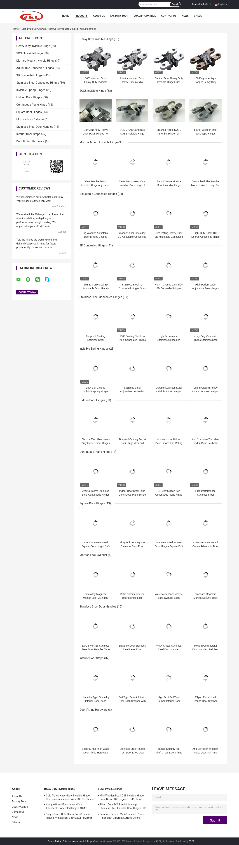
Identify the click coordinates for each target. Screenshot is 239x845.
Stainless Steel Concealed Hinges (37, 82)
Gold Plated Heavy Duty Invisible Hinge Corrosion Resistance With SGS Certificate (70, 797)
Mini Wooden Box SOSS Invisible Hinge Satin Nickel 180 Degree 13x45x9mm (122, 797)
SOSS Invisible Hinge (29, 53)
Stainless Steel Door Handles (34, 126)
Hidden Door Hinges (29, 97)
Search (175, 4)
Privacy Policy (54, 841)
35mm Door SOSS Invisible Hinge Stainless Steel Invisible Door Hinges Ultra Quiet (123, 807)
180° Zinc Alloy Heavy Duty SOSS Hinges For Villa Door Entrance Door (96, 133)
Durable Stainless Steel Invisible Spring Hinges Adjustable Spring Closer (169, 391)
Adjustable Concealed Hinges (35, 68)
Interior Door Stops (28, 134)
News (185, 15)
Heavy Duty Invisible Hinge (33, 46)
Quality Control (144, 15)
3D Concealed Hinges (30, 75)
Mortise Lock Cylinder (30, 119)
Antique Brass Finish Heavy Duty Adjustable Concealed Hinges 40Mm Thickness (66, 807)
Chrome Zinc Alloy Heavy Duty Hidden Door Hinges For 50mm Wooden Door (95, 443)
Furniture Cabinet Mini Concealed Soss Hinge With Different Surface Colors (122, 816)
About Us (99, 15)
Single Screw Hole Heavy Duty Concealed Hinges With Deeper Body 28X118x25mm (69, 816)
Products (81, 15)
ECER (191, 841)
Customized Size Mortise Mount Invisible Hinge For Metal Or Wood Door (205, 185)
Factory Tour (119, 15)
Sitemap (16, 822)
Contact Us (168, 15)
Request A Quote (200, 4)
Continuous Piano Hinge (31, 104)
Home (65, 15)
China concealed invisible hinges (78, 841)
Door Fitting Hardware (30, 141)
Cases (198, 15)
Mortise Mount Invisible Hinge (35, 60)
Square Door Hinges (29, 112)
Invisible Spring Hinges (30, 90)
